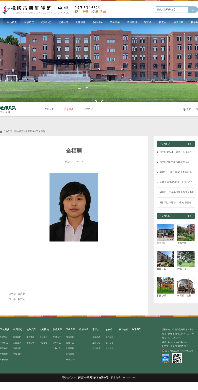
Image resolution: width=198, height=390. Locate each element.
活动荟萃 (96, 348)
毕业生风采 (71, 359)
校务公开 (63, 22)
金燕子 (21, 293)
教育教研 (17, 337)
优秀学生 (70, 343)
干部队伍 (4, 343)
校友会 (162, 22)
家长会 (148, 22)
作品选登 (88, 109)
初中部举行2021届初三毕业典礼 (176, 152)
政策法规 (132, 22)
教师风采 (98, 22)
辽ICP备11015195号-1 (180, 346)
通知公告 (96, 343)
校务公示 (30, 343)
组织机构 (70, 337)
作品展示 (70, 348)
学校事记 (17, 348)
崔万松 (21, 299)
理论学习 (44, 337)
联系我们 (136, 329)
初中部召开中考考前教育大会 (175, 162)
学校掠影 (4, 359)
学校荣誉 (4, 354)
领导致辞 (4, 348)
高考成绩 (70, 354)
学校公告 (17, 354)
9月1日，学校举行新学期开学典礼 (177, 192)
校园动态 (46, 22)
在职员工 (49, 109)
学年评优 (69, 109)
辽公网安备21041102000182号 (177, 350)
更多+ (190, 144)
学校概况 (29, 22)
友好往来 (17, 343)
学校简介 (4, 337)
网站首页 (12, 22)
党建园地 (80, 22)
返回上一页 (192, 109)
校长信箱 (178, 22)
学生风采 (115, 22)
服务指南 (30, 337)
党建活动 (44, 343)
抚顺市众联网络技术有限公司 (93, 377)
